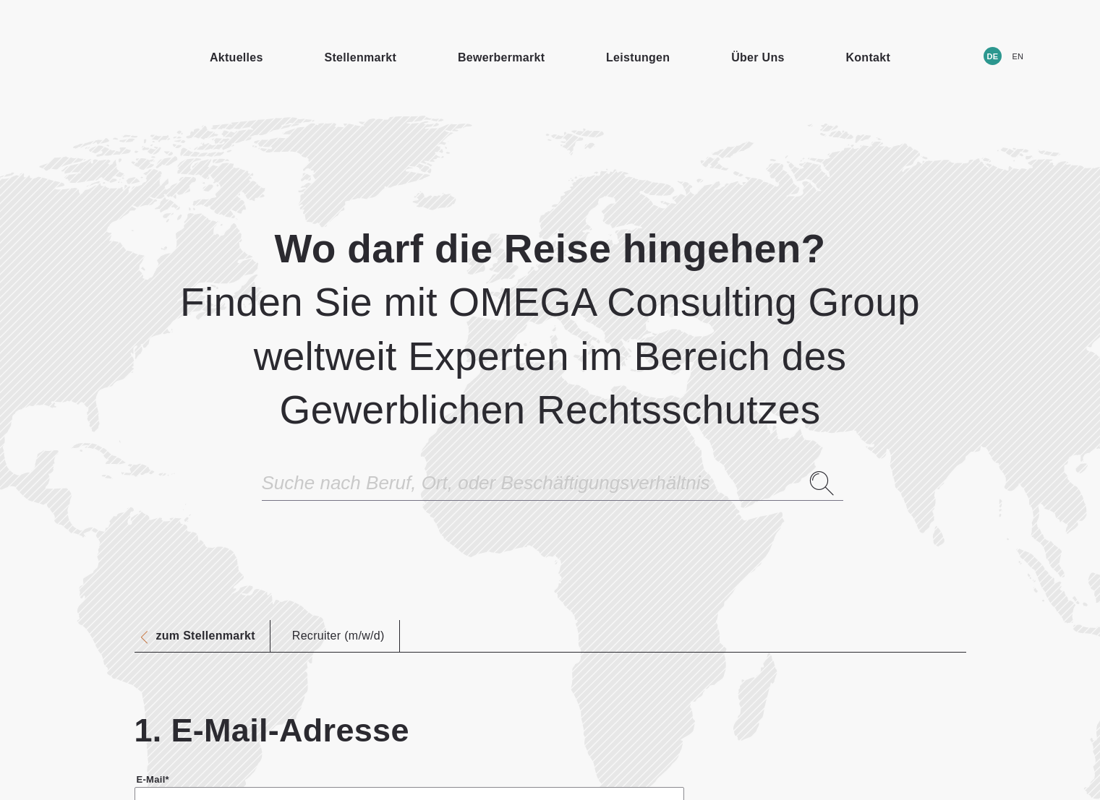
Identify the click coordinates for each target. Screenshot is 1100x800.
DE (992, 56)
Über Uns (758, 57)
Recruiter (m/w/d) (338, 635)
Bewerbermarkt (501, 57)
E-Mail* (153, 779)
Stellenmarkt (361, 57)
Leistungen (638, 57)
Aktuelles (236, 57)
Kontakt (867, 57)
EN (1017, 56)
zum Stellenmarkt (205, 636)
